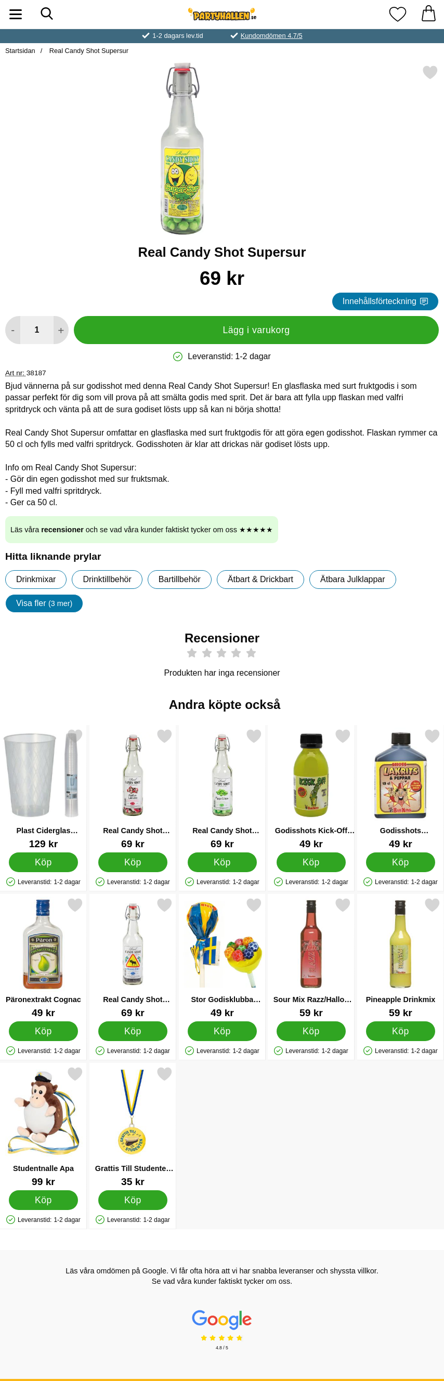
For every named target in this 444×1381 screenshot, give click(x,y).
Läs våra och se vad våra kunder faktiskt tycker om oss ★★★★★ (141, 529)
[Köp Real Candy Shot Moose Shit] (132, 1031)
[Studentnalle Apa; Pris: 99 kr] (43, 1126)
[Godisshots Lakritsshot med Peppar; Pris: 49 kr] (400, 788)
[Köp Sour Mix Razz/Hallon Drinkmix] (311, 1031)
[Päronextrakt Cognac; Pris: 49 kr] (43, 957)
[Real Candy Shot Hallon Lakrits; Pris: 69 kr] (132, 788)
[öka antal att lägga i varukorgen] (61, 330)
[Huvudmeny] (15, 14)
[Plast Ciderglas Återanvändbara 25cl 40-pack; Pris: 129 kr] (43, 788)
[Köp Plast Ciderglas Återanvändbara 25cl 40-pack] (43, 862)
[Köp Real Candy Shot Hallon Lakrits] (132, 862)
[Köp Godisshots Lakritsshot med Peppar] (400, 862)
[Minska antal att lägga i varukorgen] (12, 330)
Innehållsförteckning (385, 301)
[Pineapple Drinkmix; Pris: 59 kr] (400, 957)
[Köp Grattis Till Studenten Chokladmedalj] (132, 1199)
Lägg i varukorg (256, 330)
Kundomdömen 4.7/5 (272, 36)
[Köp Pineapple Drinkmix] (400, 1031)
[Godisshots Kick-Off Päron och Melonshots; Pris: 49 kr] (311, 788)
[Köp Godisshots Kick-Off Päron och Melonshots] (311, 862)
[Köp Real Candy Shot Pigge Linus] (221, 862)
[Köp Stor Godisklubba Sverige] (221, 1031)
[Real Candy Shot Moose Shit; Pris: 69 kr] (132, 957)
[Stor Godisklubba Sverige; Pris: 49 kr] (222, 957)
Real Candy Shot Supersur (87, 51)
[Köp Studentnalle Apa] (43, 1199)
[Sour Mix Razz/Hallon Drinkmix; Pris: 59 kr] (311, 957)
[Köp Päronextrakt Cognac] (43, 1031)
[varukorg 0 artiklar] (428, 14)
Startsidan (20, 51)
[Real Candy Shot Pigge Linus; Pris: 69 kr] (222, 788)
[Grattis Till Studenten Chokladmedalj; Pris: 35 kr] (132, 1126)
